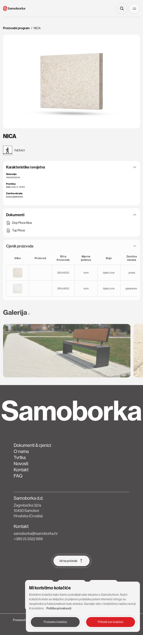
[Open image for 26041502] (17, 272)
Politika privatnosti (58, 608)
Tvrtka (20, 457)
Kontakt (21, 469)
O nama (21, 451)
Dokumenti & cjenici (32, 445)
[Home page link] (14, 8)
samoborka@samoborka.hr (36, 533)
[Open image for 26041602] (17, 288)
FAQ (18, 475)
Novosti (21, 463)
